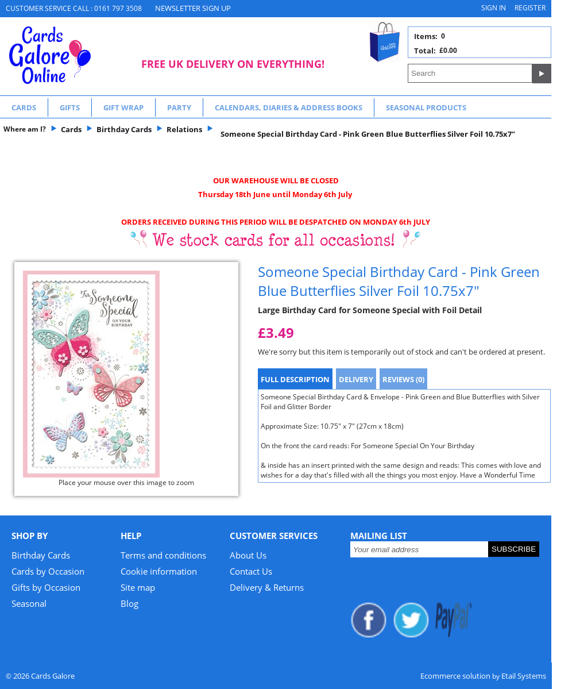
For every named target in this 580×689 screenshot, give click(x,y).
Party (179, 107)
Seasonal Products (426, 107)
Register (530, 8)
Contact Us (251, 571)
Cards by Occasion (47, 571)
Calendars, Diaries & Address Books (288, 107)
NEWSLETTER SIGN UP (193, 8)
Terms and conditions (163, 555)
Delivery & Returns (267, 587)
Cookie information (159, 571)
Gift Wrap (123, 107)
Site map (138, 587)
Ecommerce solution (455, 676)
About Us (248, 555)
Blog (129, 603)
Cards (23, 107)
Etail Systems (523, 676)
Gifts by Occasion (45, 587)
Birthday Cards (40, 555)
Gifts (70, 107)
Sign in (493, 8)
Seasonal (29, 603)
